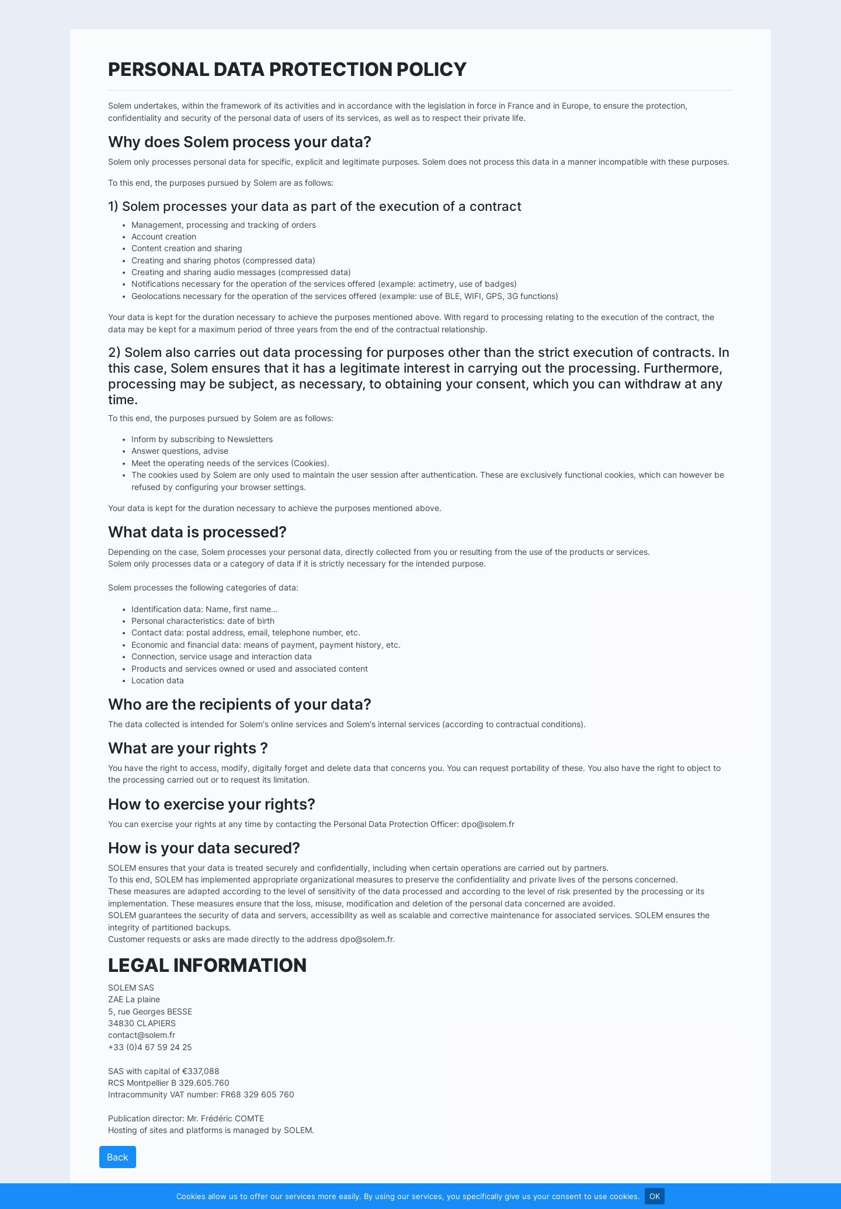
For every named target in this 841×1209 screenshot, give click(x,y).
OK (654, 1196)
